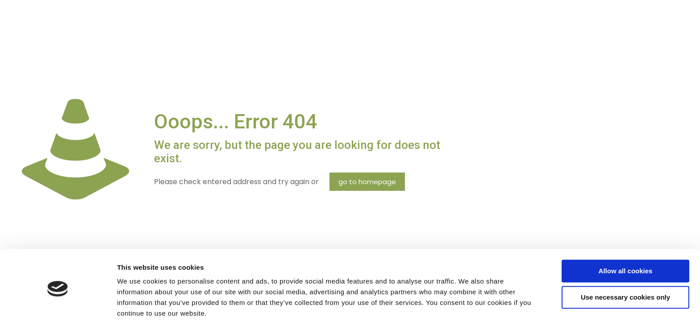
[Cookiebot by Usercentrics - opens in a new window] (58, 303)
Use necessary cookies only (625, 262)
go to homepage (367, 181)
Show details (137, 303)
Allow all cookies (626, 236)
